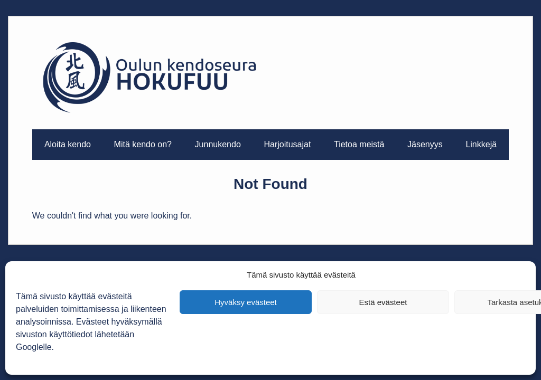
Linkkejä (481, 144)
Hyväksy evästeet (245, 302)
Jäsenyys (425, 144)
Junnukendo (218, 144)
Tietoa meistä (359, 144)
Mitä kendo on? (143, 144)
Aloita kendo (67, 144)
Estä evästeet (383, 302)
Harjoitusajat (287, 144)
